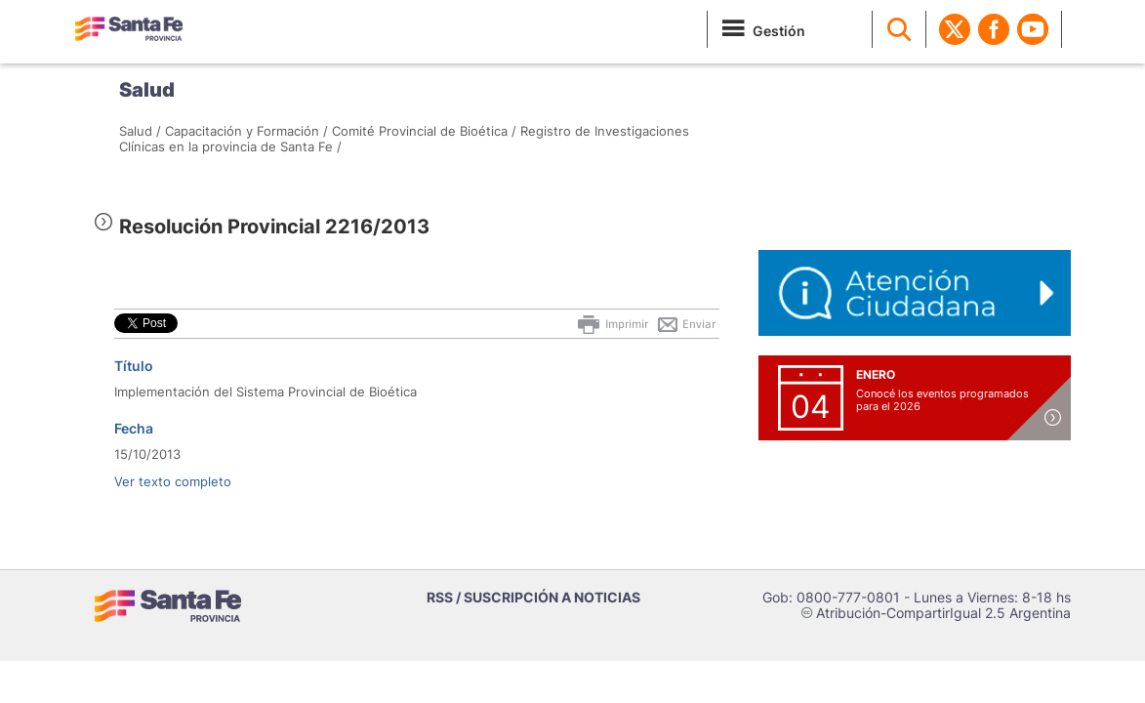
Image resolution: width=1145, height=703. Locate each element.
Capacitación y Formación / (246, 131)
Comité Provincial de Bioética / (424, 131)
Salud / (140, 131)
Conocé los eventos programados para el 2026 (942, 400)
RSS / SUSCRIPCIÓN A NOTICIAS (533, 597)
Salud (147, 90)
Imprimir (611, 324)
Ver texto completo (172, 481)
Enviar (686, 324)
